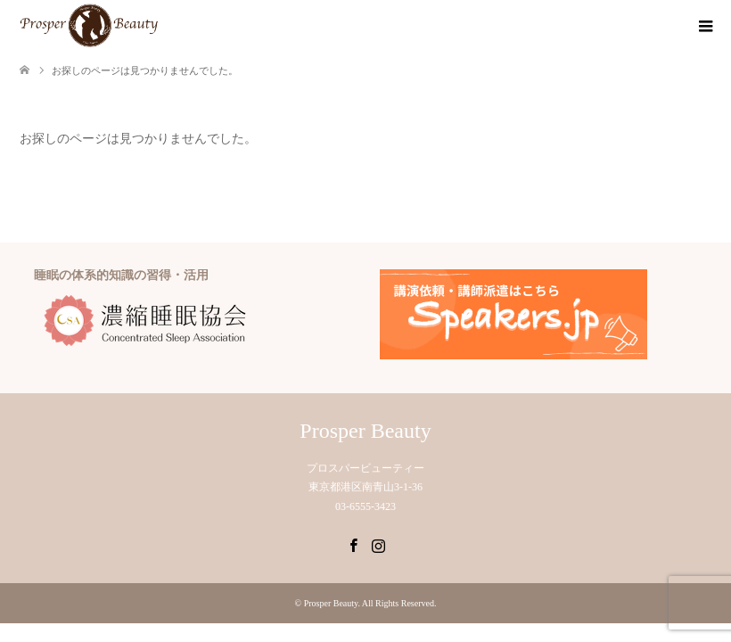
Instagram (378, 544)
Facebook (353, 544)
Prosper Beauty (365, 430)
